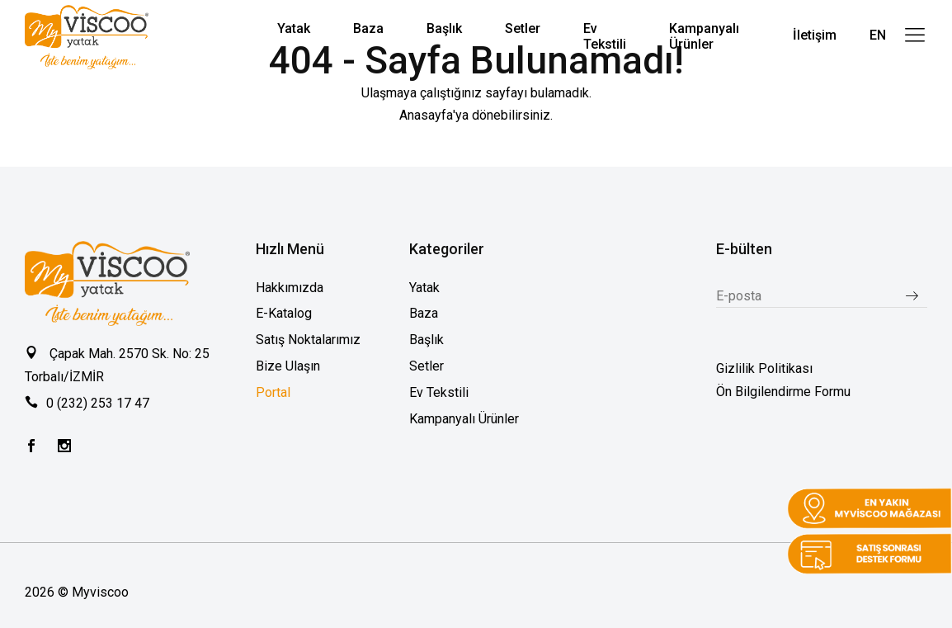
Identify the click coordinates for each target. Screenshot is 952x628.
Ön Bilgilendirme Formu (783, 391)
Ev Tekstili (439, 392)
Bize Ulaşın (288, 366)
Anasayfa (426, 115)
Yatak (424, 287)
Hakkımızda (289, 287)
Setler (426, 366)
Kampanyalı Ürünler (464, 419)
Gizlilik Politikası (764, 368)
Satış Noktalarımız (308, 339)
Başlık (426, 339)
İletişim (815, 35)
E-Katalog (284, 313)
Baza (423, 313)
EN (878, 35)
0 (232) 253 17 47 (97, 403)
